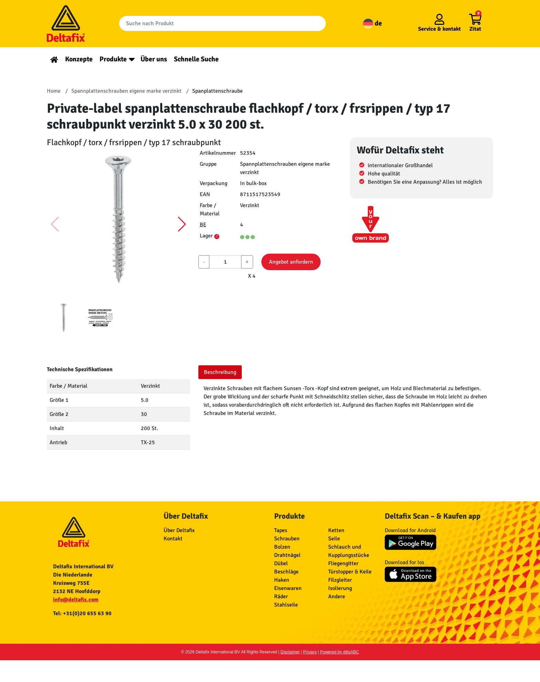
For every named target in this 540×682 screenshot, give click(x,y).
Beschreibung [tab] (220, 372)
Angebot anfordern (291, 261)
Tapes (280, 530)
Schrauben (287, 538)
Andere (336, 596)
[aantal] (225, 261)
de (372, 23)
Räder (281, 596)
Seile (334, 538)
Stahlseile (286, 604)
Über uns (154, 59)
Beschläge (286, 571)
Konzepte (79, 59)
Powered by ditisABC (339, 652)
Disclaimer (290, 652)
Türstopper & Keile (350, 571)
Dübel (281, 563)
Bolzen (282, 546)
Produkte (113, 59)
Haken (281, 580)
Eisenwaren (288, 588)
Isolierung (340, 588)
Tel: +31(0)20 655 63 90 (82, 613)
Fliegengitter (343, 563)
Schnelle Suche (196, 59)
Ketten (336, 530)
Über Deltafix (179, 530)
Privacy (309, 652)
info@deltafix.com (75, 599)
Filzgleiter (340, 580)
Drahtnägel (287, 555)
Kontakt (173, 538)
